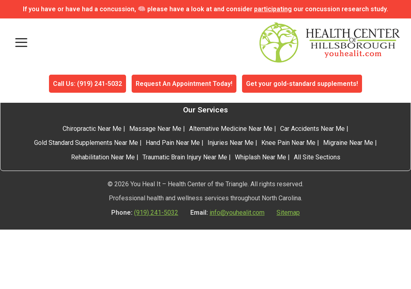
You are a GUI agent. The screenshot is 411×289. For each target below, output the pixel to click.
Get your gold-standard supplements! (302, 84)
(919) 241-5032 (156, 212)
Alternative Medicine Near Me (231, 128)
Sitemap (288, 212)
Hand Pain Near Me (173, 143)
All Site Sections (317, 157)
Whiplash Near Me (260, 157)
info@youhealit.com (237, 212)
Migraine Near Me (348, 143)
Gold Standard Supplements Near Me (86, 143)
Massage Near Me (155, 128)
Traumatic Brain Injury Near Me (184, 157)
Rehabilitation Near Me (103, 157)
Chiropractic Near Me (92, 128)
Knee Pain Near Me (288, 143)
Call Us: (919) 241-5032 (87, 84)
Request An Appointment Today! (184, 84)
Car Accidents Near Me (312, 128)
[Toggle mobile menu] (21, 42)
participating (273, 9)
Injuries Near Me (231, 143)
